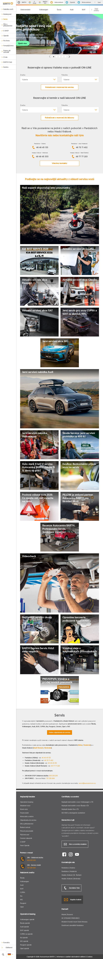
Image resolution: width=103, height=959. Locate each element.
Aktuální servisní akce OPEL (78, 249)
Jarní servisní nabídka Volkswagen (34, 435)
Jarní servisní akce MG (55, 341)
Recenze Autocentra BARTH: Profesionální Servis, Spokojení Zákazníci (58, 529)
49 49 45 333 (39, 157)
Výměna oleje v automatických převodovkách (79, 650)
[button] (49, 56)
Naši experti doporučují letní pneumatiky (46, 187)
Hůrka (80, 745)
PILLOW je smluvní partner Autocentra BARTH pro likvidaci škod (77, 498)
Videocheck (29, 556)
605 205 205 (53, 776)
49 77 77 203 (79, 157)
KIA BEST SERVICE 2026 (35, 249)
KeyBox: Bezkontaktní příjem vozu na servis (79, 465)
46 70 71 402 (48, 760)
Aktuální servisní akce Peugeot (34, 281)
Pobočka (65, 75)
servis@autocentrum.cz (87, 783)
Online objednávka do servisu (59, 732)
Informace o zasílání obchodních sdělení (71, 957)
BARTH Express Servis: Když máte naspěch (38, 650)
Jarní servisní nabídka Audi (37, 372)
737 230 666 (50, 778)
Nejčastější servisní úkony (37, 617)
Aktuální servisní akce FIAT (37, 310)
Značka (22, 75)
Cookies (89, 957)
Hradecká (87, 745)
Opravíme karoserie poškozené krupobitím (75, 619)
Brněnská (48, 748)
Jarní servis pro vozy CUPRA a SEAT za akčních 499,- (79, 312)
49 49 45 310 (52, 763)
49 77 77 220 (55, 766)
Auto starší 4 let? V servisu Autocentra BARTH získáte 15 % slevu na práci (38, 467)
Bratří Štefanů (38, 748)
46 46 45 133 (46, 758)
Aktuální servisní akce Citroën (79, 279)
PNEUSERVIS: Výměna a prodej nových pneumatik (57, 680)
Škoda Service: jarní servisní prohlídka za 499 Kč (78, 435)
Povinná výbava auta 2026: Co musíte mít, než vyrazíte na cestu (37, 498)
